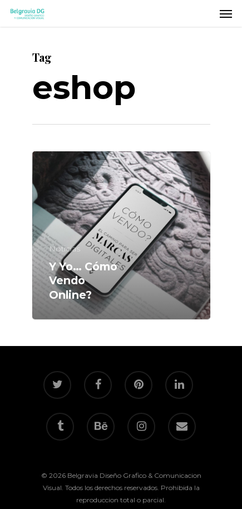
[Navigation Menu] (226, 13)
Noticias (64, 249)
